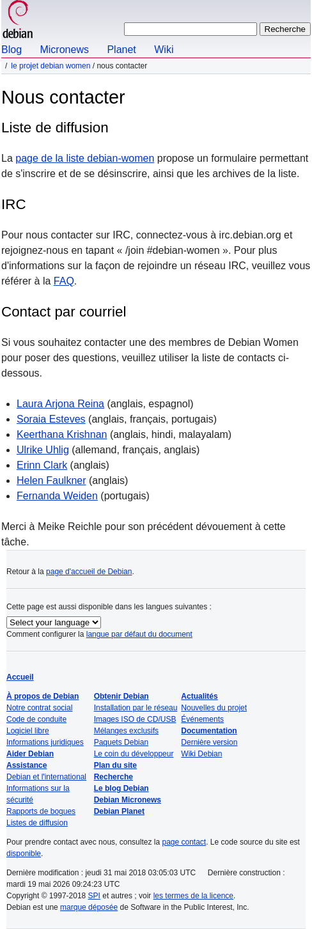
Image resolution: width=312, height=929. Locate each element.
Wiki (163, 49)
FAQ (64, 281)
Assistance (26, 765)
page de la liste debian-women (84, 158)
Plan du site (115, 765)
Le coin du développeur (134, 753)
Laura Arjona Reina (60, 403)
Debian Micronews (127, 799)
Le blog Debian (121, 788)
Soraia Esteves (51, 419)
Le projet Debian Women (50, 65)
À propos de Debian (42, 696)
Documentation (209, 730)
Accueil (20, 677)
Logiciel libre (27, 730)
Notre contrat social (39, 707)
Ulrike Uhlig (43, 449)
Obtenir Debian (121, 696)
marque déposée (89, 907)
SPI (94, 895)
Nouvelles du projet (214, 707)
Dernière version (209, 742)
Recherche (113, 776)
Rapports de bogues (40, 811)
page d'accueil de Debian (89, 571)
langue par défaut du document (139, 634)
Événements (202, 719)
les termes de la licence (193, 895)
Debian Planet (119, 811)
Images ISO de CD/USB (135, 719)
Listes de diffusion (37, 822)
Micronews (64, 49)
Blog (11, 49)
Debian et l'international (46, 776)
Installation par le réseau (136, 707)
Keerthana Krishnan (62, 434)
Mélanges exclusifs (126, 730)
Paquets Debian (121, 742)
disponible (23, 853)
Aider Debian (30, 753)
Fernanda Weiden (57, 495)
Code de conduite (36, 719)
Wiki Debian (201, 753)
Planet (121, 49)
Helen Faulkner (51, 480)
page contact (184, 842)
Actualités (199, 696)
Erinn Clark (42, 465)
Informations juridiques (45, 742)
